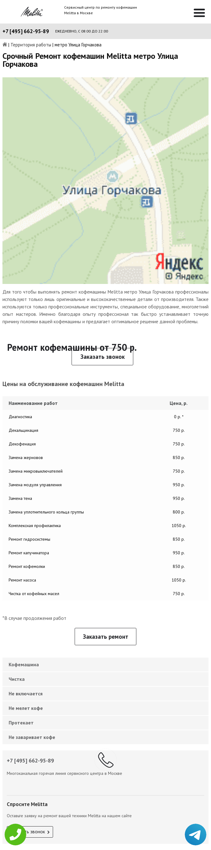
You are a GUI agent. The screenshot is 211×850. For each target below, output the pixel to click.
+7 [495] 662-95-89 (25, 31)
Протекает (21, 722)
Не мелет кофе (26, 708)
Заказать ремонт (105, 636)
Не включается (26, 693)
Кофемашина (24, 664)
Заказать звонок (103, 356)
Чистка (17, 679)
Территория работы (30, 45)
